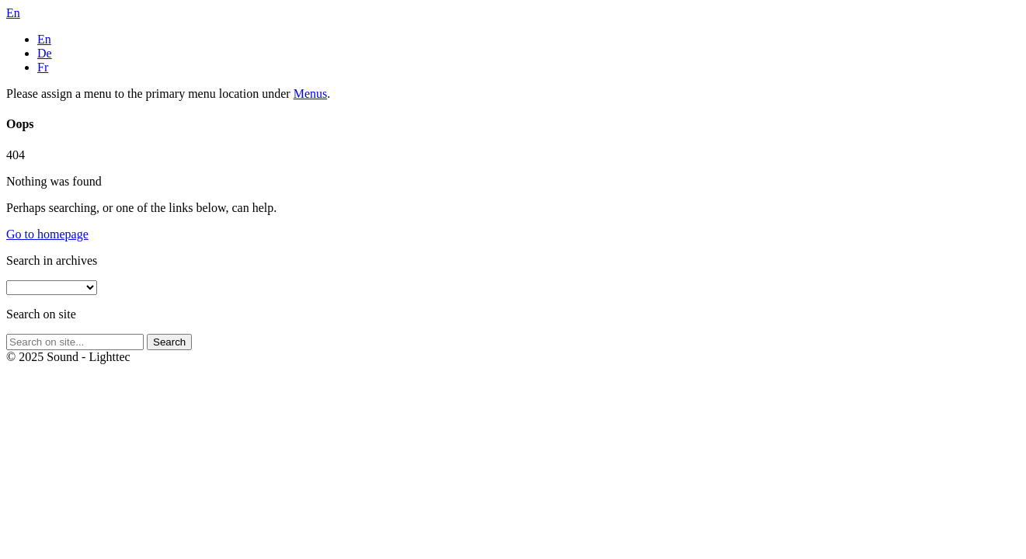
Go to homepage (47, 234)
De (44, 53)
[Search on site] (75, 342)
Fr (42, 67)
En (44, 39)
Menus (311, 93)
